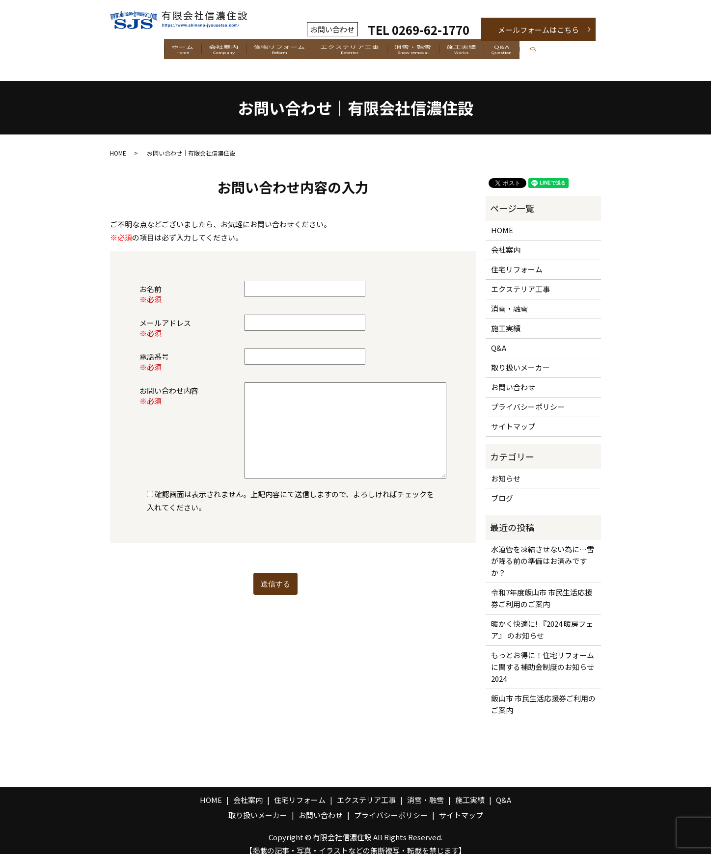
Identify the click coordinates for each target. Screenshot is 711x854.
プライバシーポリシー (528, 396)
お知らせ (505, 467)
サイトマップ (513, 416)
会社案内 (200, 51)
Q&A (537, 51)
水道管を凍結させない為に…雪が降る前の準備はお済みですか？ (542, 550)
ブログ (502, 487)
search (582, 51)
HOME (118, 142)
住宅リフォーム (267, 51)
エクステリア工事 (350, 51)
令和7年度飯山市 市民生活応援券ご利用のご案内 (541, 588)
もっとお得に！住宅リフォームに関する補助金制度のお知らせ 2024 (543, 656)
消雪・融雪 (425, 51)
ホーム (147, 51)
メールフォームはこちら (538, 30)
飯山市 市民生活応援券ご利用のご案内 (543, 694)
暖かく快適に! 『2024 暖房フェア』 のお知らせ (542, 619)
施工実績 (485, 51)
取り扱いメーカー (520, 357)
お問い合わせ (513, 377)
